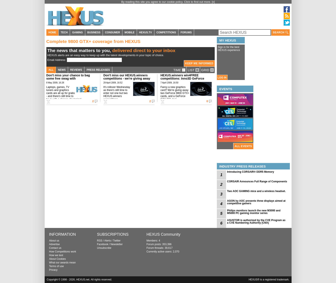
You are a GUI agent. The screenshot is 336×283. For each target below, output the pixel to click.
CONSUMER (112, 32)
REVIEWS (76, 69)
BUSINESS (93, 32)
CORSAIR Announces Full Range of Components (257, 181)
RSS (99, 240)
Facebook (102, 244)
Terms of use (56, 266)
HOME (52, 32)
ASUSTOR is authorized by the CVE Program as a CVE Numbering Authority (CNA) (256, 221)
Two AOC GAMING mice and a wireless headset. (256, 191)
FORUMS (186, 32)
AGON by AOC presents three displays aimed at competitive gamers (256, 202)
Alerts (107, 240)
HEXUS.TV (145, 32)
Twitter (116, 240)
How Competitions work (62, 251)
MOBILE (130, 32)
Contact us (55, 247)
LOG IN (222, 77)
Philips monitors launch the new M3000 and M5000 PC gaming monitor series (254, 211)
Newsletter (116, 244)
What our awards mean (62, 262)
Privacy (53, 269)
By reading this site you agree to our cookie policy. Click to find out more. (166, 1)
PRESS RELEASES (98, 69)
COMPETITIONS (166, 32)
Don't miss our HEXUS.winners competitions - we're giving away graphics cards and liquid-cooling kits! (127, 80)
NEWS (62, 69)
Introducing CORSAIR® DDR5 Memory (250, 172)
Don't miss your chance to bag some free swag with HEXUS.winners (68, 78)
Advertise (54, 244)
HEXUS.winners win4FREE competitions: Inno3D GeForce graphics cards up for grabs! (182, 78)
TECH (64, 32)
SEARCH (280, 32)
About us (54, 240)
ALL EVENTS (243, 146)
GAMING (77, 32)
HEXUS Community (163, 234)
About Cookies (57, 258)
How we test (56, 255)
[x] (213, 1)
